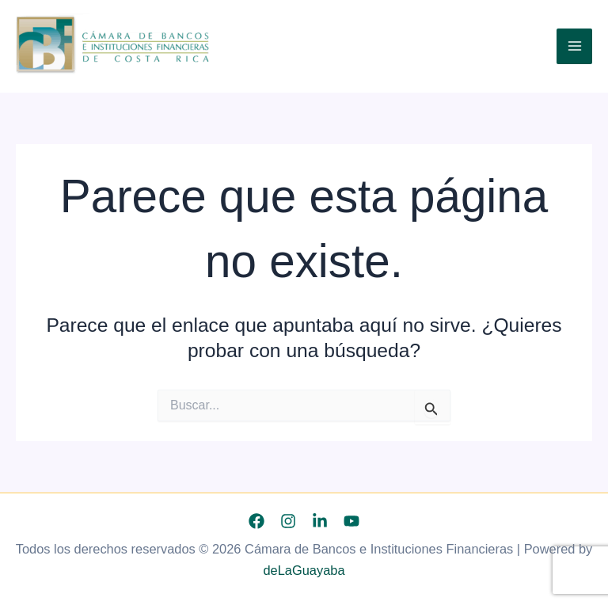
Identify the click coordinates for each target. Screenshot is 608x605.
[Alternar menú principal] (574, 46)
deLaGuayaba (303, 570)
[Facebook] (256, 521)
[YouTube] (351, 521)
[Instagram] (288, 521)
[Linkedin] (320, 521)
